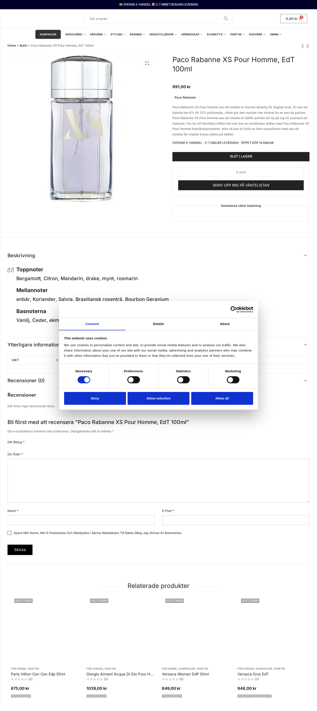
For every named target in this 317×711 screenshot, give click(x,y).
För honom (94, 668)
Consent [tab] (92, 323)
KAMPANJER (187, 668)
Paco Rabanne (185, 97)
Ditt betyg (16, 442)
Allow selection (158, 398)
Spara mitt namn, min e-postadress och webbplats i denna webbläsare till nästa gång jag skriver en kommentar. (98, 533)
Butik (23, 45)
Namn (13, 511)
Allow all (222, 398)
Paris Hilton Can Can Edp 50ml (38, 674)
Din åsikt (15, 454)
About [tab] (225, 323)
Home (12, 45)
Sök (226, 19)
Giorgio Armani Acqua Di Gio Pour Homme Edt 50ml (132, 674)
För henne (18, 668)
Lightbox (147, 63)
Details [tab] (158, 323)
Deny (95, 398)
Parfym (33, 668)
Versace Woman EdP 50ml (185, 674)
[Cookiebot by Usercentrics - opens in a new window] (233, 309)
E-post (168, 511)
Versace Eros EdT (253, 674)
